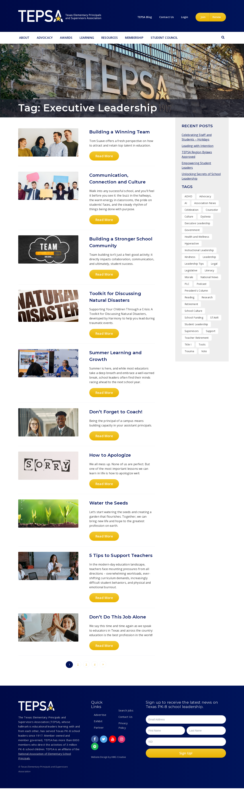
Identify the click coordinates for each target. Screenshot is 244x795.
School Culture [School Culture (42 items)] (193, 311)
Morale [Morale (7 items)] (189, 277)
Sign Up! (185, 760)
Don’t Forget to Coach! (118, 412)
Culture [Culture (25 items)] (189, 216)
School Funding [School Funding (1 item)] (194, 317)
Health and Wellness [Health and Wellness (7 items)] (197, 236)
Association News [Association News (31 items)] (205, 203)
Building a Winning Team (122, 132)
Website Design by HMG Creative (108, 763)
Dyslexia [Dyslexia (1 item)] (205, 216)
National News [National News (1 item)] (209, 277)
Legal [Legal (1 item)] (214, 263)
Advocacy (45, 38)
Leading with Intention (197, 146)
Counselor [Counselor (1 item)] (212, 209)
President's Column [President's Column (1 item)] (196, 290)
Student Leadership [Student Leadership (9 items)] (196, 324)
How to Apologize (112, 455)
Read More (103, 156)
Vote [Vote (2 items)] (204, 351)
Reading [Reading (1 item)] (189, 297)
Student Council (164, 38)
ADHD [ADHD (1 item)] (188, 196)
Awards (66, 38)
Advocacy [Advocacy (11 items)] (205, 196)
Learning (87, 38)
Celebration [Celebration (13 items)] (191, 209)
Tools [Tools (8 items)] (202, 344)
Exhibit (98, 728)
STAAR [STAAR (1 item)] (214, 317)
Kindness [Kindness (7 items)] (190, 257)
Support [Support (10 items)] (210, 331)
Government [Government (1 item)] (192, 230)
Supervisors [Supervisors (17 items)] (192, 331)
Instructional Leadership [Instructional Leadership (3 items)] (199, 250)
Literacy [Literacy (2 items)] (209, 270)
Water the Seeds (110, 503)
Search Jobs (125, 717)
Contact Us (125, 723)
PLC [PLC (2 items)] (187, 284)
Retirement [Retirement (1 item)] (191, 304)
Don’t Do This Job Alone (120, 623)
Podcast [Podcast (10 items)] (201, 284)
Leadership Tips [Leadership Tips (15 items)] (194, 263)
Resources (109, 38)
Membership (134, 38)
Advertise (100, 721)
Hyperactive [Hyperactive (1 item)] (192, 243)
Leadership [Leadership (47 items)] (209, 257)
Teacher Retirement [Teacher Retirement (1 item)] (197, 337)
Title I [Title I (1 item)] (188, 344)
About (24, 38)
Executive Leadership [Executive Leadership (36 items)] (197, 223)
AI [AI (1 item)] (186, 203)
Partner (99, 734)
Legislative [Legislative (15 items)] (191, 270)
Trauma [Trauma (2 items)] (189, 351)
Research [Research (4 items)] (207, 297)
